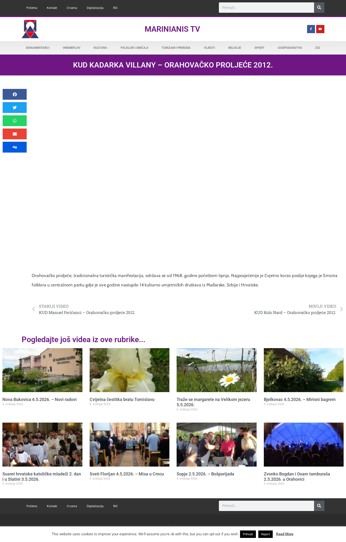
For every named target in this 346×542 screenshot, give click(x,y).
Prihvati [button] (248, 534)
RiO (115, 8)
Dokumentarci (37, 47)
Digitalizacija (95, 8)
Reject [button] (265, 534)
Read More (284, 534)
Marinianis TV (172, 29)
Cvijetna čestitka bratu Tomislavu (122, 399)
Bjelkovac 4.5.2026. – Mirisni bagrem (300, 399)
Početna (31, 8)
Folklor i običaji (134, 47)
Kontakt (52, 8)
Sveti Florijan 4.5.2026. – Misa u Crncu (127, 473)
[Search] (319, 7)
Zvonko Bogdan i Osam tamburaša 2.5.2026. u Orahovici (297, 476)
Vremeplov (71, 47)
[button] (15, 94)
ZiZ (317, 47)
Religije (234, 47)
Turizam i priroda (176, 47)
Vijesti (209, 47)
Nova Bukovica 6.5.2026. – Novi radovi (39, 399)
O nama (72, 8)
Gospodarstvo (290, 47)
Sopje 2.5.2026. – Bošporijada (205, 473)
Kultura (100, 47)
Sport (259, 47)
